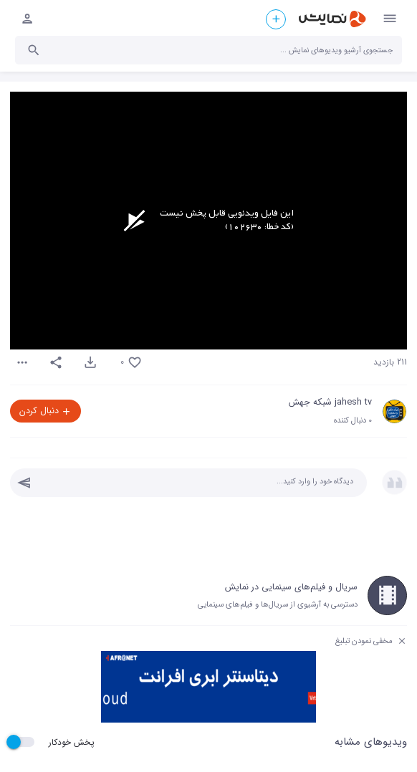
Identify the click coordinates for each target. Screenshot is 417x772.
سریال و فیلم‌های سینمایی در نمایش (291, 587)
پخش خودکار (72, 742)
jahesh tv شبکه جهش (330, 402)
